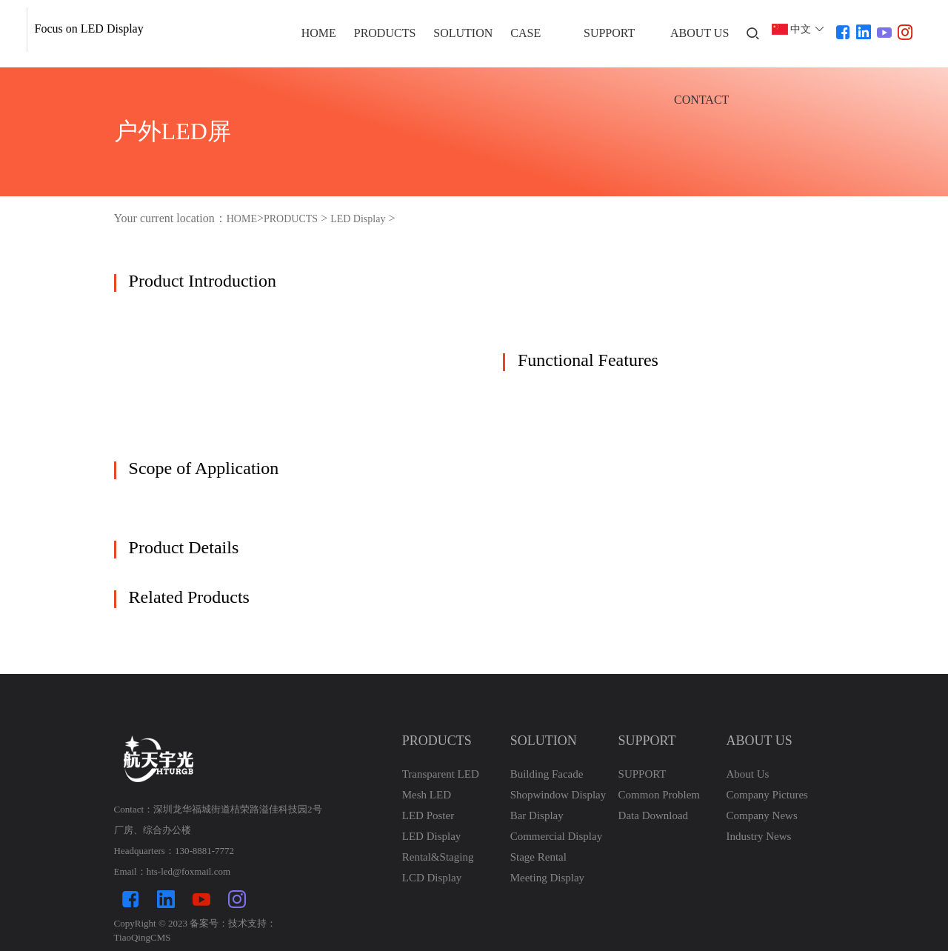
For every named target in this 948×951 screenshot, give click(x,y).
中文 (800, 29)
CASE (525, 33)
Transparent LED (440, 774)
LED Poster (428, 815)
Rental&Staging (438, 857)
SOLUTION (463, 33)
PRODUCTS (385, 33)
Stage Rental (538, 857)
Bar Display (537, 815)
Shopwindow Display (558, 795)
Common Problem (659, 795)
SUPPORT (609, 33)
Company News (761, 815)
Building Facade (547, 774)
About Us (747, 774)
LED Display (357, 218)
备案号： (209, 923)
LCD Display (431, 878)
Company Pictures (766, 795)
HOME (318, 33)
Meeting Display (547, 878)
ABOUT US (699, 33)
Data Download (653, 815)
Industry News (758, 836)
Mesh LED (426, 795)
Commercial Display (556, 836)
